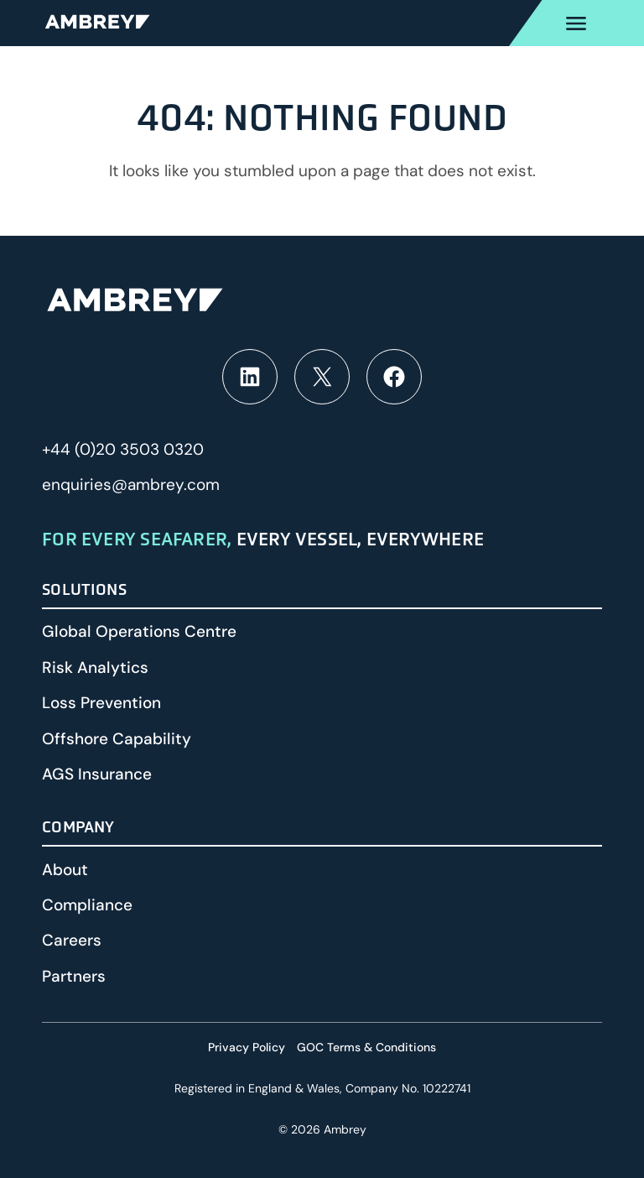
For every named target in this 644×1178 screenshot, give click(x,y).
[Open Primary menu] (576, 23)
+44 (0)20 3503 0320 (123, 449)
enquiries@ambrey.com (131, 484)
